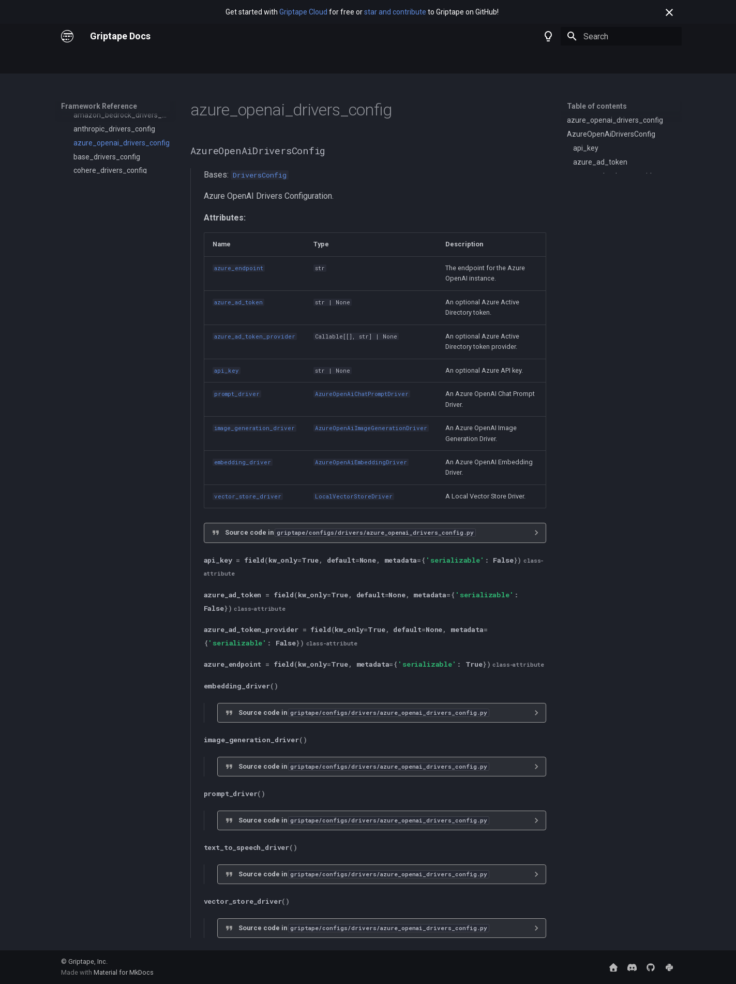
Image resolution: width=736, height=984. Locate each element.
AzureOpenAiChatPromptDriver (362, 394)
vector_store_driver (247, 496)
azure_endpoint (238, 268)
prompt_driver (237, 394)
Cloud (135, 61)
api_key (226, 370)
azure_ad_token (238, 302)
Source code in (350, 532)
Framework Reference (243, 61)
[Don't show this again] (669, 12)
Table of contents (597, 106)
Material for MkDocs (124, 972)
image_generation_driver (254, 428)
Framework (175, 61)
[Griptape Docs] (67, 36)
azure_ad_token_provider (254, 336)
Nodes (103, 61)
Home (71, 61)
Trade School (314, 61)
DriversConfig (260, 175)
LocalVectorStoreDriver (354, 496)
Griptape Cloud (303, 12)
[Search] (621, 36)
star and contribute (395, 12)
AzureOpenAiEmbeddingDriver (361, 462)
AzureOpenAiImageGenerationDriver (371, 428)
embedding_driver (242, 462)
